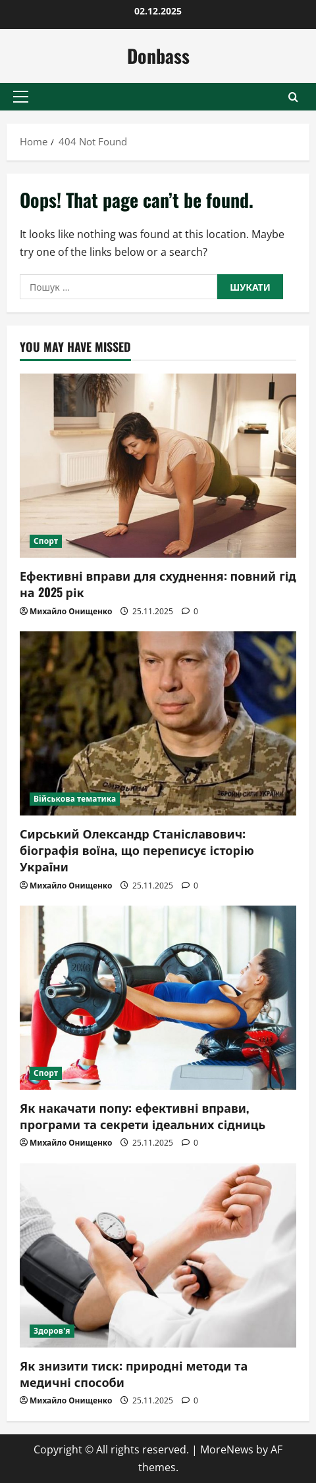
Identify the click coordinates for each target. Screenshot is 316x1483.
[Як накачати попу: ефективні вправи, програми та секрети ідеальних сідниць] (158, 998)
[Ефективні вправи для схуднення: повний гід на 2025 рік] (158, 466)
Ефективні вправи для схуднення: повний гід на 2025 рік (158, 583)
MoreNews (226, 1449)
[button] (21, 96)
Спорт (46, 541)
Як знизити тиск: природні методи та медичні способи (134, 1373)
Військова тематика (75, 798)
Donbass (158, 55)
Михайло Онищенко (71, 611)
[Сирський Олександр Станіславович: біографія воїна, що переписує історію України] (158, 723)
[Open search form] (293, 97)
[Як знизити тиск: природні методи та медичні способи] (158, 1255)
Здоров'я (52, 1330)
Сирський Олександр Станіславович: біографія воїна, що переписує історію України (137, 850)
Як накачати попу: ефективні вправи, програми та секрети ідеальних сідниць (142, 1115)
